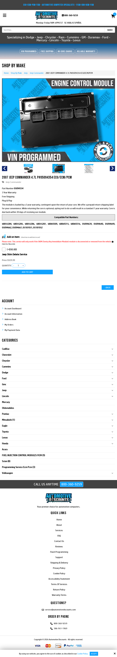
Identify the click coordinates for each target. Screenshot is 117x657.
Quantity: (6, 265)
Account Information (13, 313)
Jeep (26, 73)
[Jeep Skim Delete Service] (4, 249)
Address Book (10, 319)
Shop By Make (16, 73)
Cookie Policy (82, 654)
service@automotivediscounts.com (60, 609)
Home (6, 73)
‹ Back (107, 287)
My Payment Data (12, 330)
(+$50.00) (9, 249)
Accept (94, 654)
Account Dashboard (13, 308)
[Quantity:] (18, 265)
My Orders (9, 324)
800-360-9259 (71, 15)
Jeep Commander (37, 73)
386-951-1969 (60, 628)
